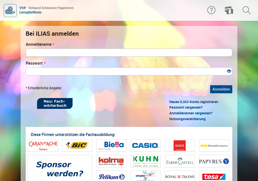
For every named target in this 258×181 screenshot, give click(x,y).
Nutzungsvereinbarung (187, 119)
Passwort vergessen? (186, 107)
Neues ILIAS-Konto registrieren (193, 102)
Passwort (36, 63)
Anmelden (221, 89)
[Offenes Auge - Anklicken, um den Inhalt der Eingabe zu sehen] (229, 71)
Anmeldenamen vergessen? (190, 113)
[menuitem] (229, 10)
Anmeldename (40, 44)
